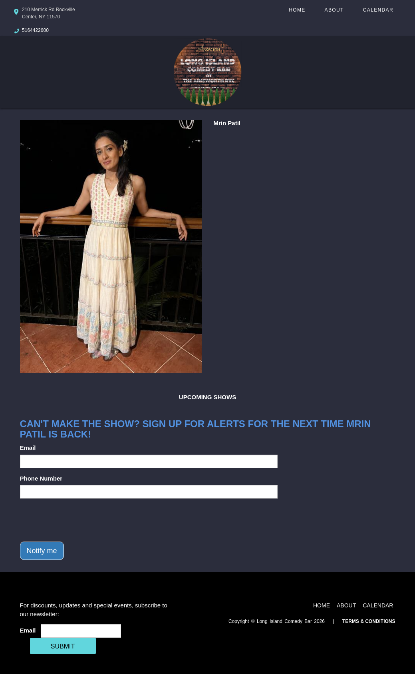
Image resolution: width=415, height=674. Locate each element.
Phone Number (41, 478)
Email (28, 447)
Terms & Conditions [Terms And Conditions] (368, 621)
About (334, 10)
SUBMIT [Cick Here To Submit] (63, 646)
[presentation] (80, 520)
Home (297, 10)
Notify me (42, 551)
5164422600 (35, 30)
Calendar (378, 10)
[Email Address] (81, 631)
